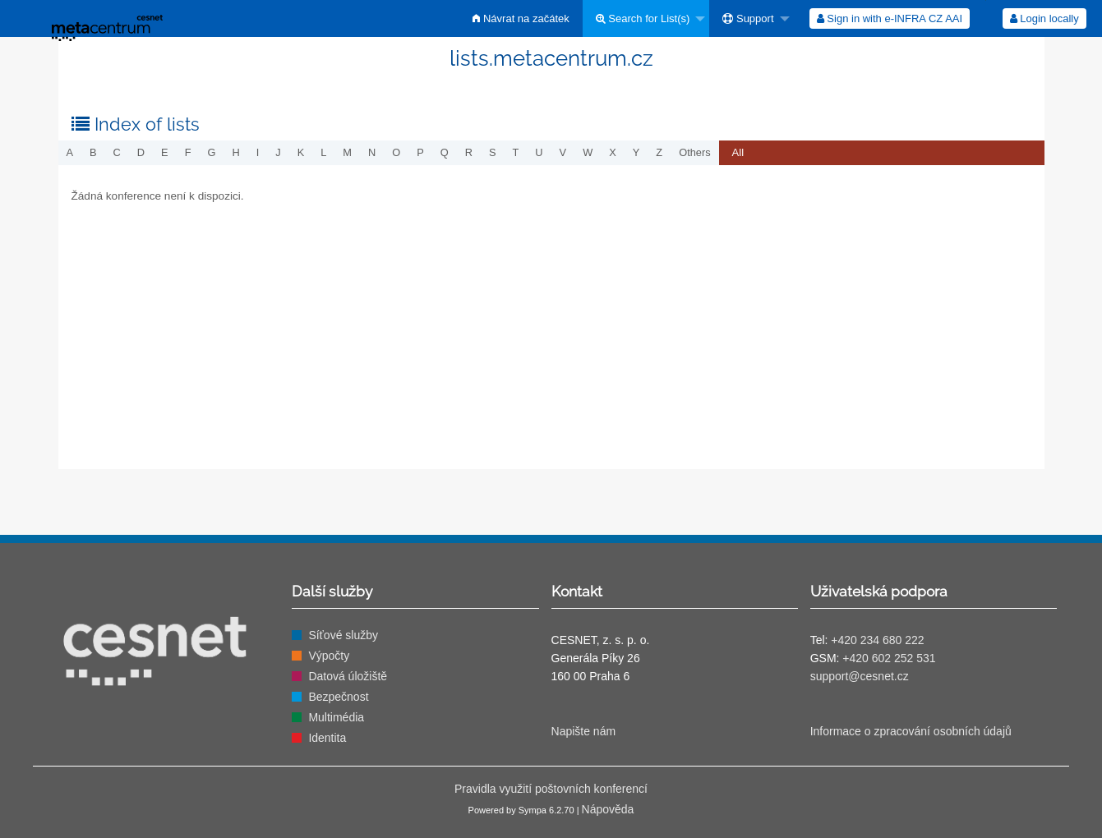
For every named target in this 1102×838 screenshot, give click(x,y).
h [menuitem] (235, 152)
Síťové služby (343, 635)
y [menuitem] (636, 152)
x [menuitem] (612, 152)
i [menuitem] (258, 152)
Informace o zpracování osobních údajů (911, 731)
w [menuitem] (587, 152)
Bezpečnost (338, 696)
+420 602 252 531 (888, 658)
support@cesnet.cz (859, 676)
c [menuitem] (117, 152)
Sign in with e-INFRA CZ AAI (889, 18)
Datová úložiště (347, 676)
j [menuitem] (277, 152)
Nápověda (608, 809)
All (738, 152)
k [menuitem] (301, 152)
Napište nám (583, 731)
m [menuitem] (347, 152)
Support (747, 18)
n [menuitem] (372, 152)
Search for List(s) (643, 18)
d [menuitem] (141, 152)
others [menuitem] (694, 152)
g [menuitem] (211, 152)
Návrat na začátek (521, 18)
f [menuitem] (188, 152)
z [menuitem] (659, 152)
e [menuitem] (164, 152)
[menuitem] (520, 18)
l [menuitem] (323, 152)
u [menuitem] (538, 152)
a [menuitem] (70, 152)
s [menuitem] (492, 152)
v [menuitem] (563, 152)
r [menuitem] (469, 152)
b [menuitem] (93, 152)
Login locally (1044, 18)
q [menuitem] (444, 152)
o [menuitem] (396, 152)
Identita (327, 737)
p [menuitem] (420, 152)
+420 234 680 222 (877, 640)
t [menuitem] (516, 152)
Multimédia (336, 717)
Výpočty (328, 655)
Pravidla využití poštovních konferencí (551, 788)
